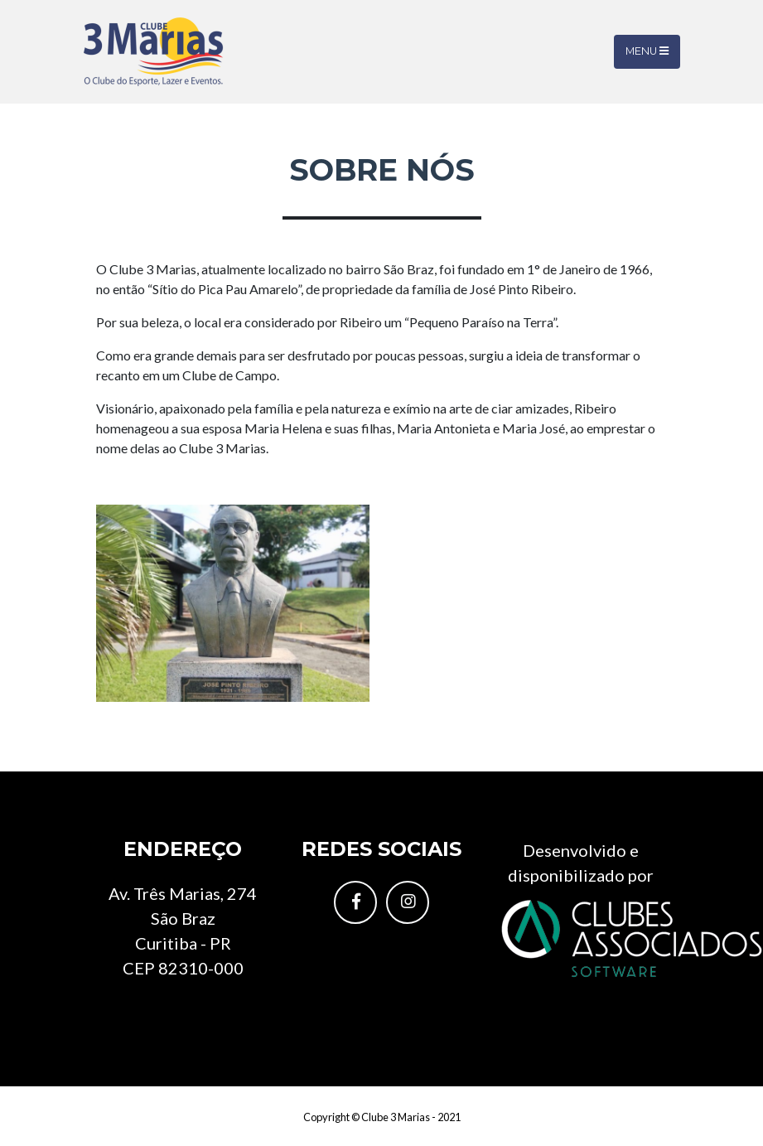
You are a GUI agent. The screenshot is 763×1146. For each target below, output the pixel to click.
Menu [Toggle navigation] (647, 51)
